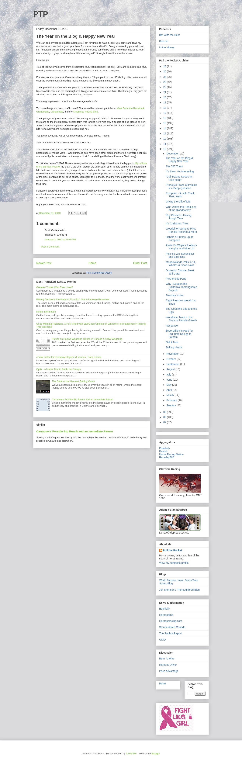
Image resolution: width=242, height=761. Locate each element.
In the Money (167, 47)
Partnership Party (176, 278)
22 (165, 86)
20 (165, 97)
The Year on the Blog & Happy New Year (179, 160)
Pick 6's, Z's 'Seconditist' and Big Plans (180, 255)
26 (165, 66)
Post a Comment (50, 246)
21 (165, 92)
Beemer (163, 41)
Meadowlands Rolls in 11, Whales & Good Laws (181, 264)
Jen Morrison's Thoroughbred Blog (179, 589)
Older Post (140, 263)
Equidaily (164, 448)
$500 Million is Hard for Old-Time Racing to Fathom (179, 334)
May (169, 384)
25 (165, 71)
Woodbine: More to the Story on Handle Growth (181, 319)
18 (165, 107)
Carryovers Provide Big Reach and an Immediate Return (82, 399)
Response (172, 325)
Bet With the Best (169, 34)
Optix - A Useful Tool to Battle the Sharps (58, 369)
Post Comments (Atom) (99, 272)
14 (165, 128)
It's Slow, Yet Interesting (180, 171)
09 (165, 411)
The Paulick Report (170, 633)
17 (165, 112)
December (172, 153)
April (169, 389)
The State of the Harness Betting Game (73, 381)
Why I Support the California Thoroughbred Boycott (181, 287)
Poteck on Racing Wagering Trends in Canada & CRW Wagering (87, 338)
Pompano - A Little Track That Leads (180, 195)
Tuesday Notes (175, 295)
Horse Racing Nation (171, 454)
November (172, 353)
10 (165, 148)
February (172, 400)
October (171, 359)
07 (165, 422)
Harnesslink (166, 614)
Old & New (172, 342)
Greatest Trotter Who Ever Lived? (54, 287)
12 (165, 138)
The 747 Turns (174, 166)
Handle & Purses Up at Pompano (179, 238)
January (171, 405)
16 (165, 117)
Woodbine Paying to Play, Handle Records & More (181, 230)
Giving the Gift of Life (178, 201)
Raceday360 (166, 457)
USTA (162, 639)
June (169, 379)
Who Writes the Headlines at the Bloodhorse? (181, 208)
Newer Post (44, 263)
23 (165, 81)
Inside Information (46, 311)
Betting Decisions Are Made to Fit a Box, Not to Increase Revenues (72, 299)
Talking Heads (174, 347)
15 (165, 123)
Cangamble (56, 111)
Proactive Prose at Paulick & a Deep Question (181, 186)
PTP (40, 14)
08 (165, 417)
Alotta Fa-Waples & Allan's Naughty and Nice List (181, 247)
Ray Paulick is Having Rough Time (178, 217)
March (170, 395)
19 (165, 102)
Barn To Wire (167, 658)
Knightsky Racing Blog (85, 111)
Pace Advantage (168, 671)
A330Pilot (131, 753)
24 (165, 76)
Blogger (155, 753)
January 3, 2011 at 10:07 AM (60, 239)
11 (165, 143)
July (169, 374)
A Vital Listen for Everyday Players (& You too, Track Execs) (68, 357)
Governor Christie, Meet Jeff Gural (180, 272)
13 (165, 133)
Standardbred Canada (172, 627)
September (173, 364)
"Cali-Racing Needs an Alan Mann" (179, 178)
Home (92, 263)
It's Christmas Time (177, 223)
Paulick (163, 451)
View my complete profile (173, 562)
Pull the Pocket (172, 550)
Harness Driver (168, 664)
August (170, 369)
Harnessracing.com (170, 620)
